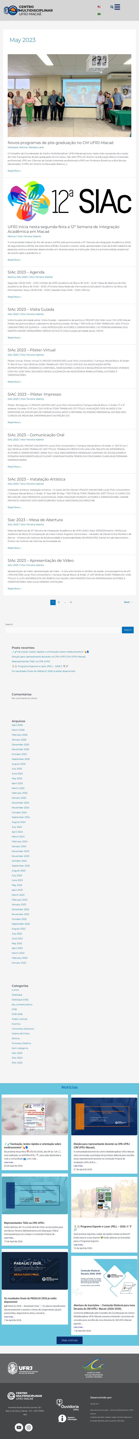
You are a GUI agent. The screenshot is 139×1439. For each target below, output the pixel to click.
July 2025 (17, 768)
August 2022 (19, 928)
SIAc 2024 (17, 1057)
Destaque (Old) (20, 999)
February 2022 (19, 958)
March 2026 (18, 730)
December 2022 (20, 909)
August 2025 (19, 764)
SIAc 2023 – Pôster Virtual (31, 350)
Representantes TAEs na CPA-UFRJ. (31, 661)
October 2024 (19, 812)
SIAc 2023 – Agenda (26, 272)
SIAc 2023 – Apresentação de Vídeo (41, 560)
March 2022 (18, 953)
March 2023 (18, 895)
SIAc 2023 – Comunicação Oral (36, 435)
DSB (14, 1009)
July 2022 (17, 933)
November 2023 (20, 856)
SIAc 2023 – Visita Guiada (31, 309)
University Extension (23, 1028)
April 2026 (17, 725)
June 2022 (17, 938)
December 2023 (20, 851)
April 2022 (17, 948)
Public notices (19, 1019)
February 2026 (20, 735)
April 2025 (17, 783)
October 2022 (19, 919)
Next (128, 602)
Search (9, 624)
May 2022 (17, 943)
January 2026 (19, 739)
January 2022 (19, 962)
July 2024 (17, 827)
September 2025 (21, 759)
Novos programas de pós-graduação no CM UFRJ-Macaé (61, 142)
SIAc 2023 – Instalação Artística (36, 479)
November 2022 (20, 914)
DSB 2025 (17, 1014)
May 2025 (17, 778)
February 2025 (19, 793)
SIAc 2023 (22, 277)
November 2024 (20, 807)
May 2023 (17, 885)
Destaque (13, 147)
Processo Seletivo (21, 1043)
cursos (15, 990)
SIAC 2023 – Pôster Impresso (34, 394)
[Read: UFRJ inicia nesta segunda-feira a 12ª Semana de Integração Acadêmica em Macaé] (69, 201)
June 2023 (17, 880)
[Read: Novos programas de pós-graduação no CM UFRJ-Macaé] (69, 95)
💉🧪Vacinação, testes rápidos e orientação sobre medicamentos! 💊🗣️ (50, 651)
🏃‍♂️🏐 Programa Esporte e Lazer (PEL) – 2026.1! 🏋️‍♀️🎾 (40, 666)
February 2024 (20, 841)
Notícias (69, 1087)
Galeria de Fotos (21, 1033)
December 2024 (20, 802)
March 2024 (18, 836)
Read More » (14, 170)
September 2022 (21, 924)
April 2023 (17, 890)
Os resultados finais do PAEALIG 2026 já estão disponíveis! (43, 671)
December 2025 (20, 744)
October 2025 (19, 754)
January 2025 (19, 798)
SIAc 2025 (17, 1062)
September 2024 (21, 817)
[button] (117, 7)
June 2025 (17, 773)
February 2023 (19, 899)
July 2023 (17, 875)
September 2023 (21, 865)
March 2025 (18, 788)
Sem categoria (20, 1048)
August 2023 (19, 870)
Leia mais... (9, 1162)
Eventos (16, 1024)
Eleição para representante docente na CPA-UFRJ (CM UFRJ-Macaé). (49, 656)
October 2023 (19, 861)
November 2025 (20, 749)
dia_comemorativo (22, 1004)
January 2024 (19, 846)
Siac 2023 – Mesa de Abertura (35, 520)
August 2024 (19, 822)
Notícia (23, 147)
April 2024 (17, 832)
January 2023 (19, 904)
